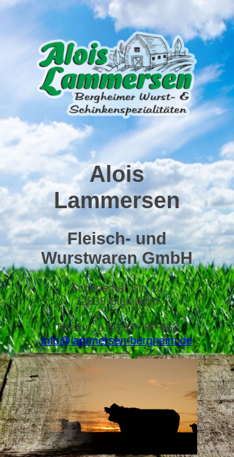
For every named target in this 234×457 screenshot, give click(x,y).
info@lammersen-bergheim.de (116, 340)
